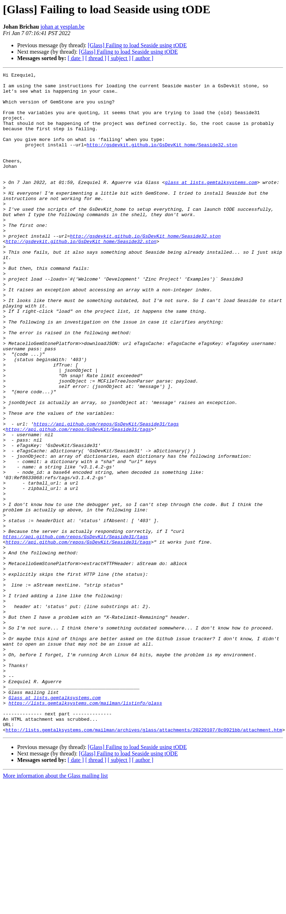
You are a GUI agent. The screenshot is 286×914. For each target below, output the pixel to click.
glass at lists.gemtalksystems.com (211, 204)
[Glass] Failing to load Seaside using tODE (137, 45)
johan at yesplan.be (62, 27)
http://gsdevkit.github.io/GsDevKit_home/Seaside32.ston (162, 159)
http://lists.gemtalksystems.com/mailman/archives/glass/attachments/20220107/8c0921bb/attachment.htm (144, 862)
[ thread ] (95, 58)
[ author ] (143, 58)
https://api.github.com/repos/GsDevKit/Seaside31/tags (106, 494)
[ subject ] (119, 58)
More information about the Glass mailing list (55, 908)
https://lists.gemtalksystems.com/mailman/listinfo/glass (85, 829)
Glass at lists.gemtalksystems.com (55, 823)
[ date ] (76, 58)
